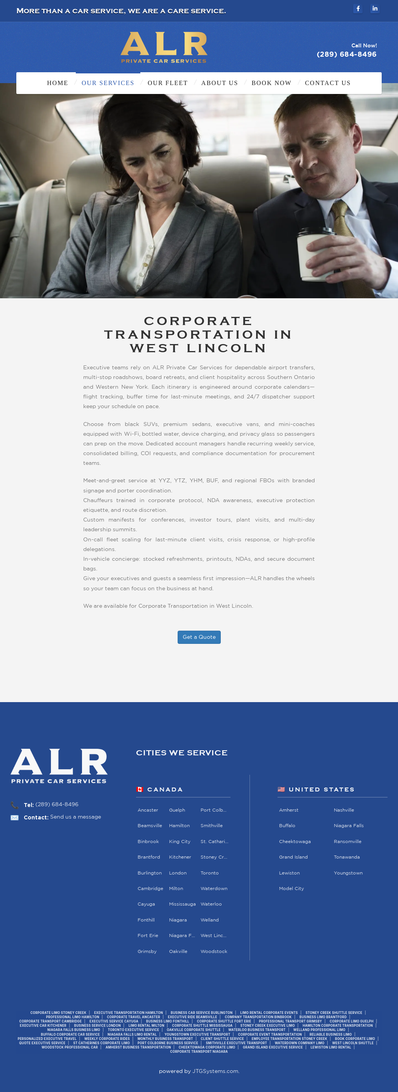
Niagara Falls (183, 936)
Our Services (108, 83)
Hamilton (179, 826)
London (178, 873)
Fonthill (146, 920)
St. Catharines (215, 842)
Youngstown (348, 873)
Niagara (178, 920)
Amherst (289, 810)
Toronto (210, 873)
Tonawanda (347, 857)
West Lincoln (215, 936)
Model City (291, 889)
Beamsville (150, 826)
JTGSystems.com (215, 1071)
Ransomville (348, 842)
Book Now (271, 83)
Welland (210, 920)
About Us (219, 83)
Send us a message (75, 817)
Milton (176, 889)
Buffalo (287, 826)
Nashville (344, 810)
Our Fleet (168, 83)
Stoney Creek (215, 857)
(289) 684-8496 (57, 804)
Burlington (150, 873)
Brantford (149, 857)
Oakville (178, 951)
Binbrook (148, 842)
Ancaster (148, 810)
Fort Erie (148, 936)
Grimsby (147, 951)
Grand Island (293, 857)
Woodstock (214, 951)
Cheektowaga (295, 842)
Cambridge (150, 889)
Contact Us (328, 83)
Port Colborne (215, 810)
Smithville (212, 826)
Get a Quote (199, 637)
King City (179, 842)
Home (57, 83)
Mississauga (182, 904)
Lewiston (289, 873)
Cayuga (146, 904)
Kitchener (180, 857)
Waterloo (211, 904)
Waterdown (214, 889)
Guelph (177, 810)
